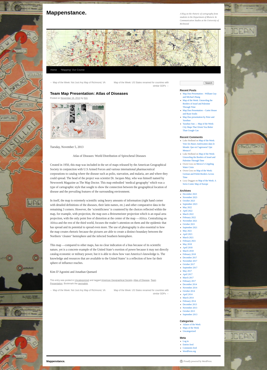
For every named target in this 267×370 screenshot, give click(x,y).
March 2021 (188, 237)
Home (53, 69)
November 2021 (190, 220)
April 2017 (187, 274)
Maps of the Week (191, 328)
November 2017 (190, 261)
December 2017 (190, 257)
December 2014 (190, 284)
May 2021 (187, 231)
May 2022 (187, 207)
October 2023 (189, 200)
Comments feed (190, 348)
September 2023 (190, 204)
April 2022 (187, 210)
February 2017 (189, 281)
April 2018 (187, 247)
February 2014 (189, 301)
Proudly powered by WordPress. (198, 361)
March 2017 (188, 277)
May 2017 (187, 271)
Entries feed (188, 344)
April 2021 (187, 234)
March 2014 (188, 297)
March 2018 (188, 251)
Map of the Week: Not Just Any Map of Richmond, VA (78, 82)
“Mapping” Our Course (73, 69)
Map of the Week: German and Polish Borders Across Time (198, 174)
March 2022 (188, 214)
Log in (186, 341)
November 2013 (190, 307)
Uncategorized (82, 280)
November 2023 (190, 197)
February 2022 (189, 217)
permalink (83, 283)
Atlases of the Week (192, 324)
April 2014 (187, 294)
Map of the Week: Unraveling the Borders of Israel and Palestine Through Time (197, 103)
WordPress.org (189, 351)
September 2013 (190, 314)
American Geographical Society (116, 280)
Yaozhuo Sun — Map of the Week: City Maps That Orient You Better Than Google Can (198, 127)
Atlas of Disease (141, 280)
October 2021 (189, 224)
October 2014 (189, 291)
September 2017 (190, 267)
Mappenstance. (66, 12)
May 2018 (187, 244)
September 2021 (190, 227)
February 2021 (189, 241)
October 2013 (189, 311)
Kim (86, 98)
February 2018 (189, 254)
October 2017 (189, 264)
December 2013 (190, 304)
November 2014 (190, 287)
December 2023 (190, 194)
